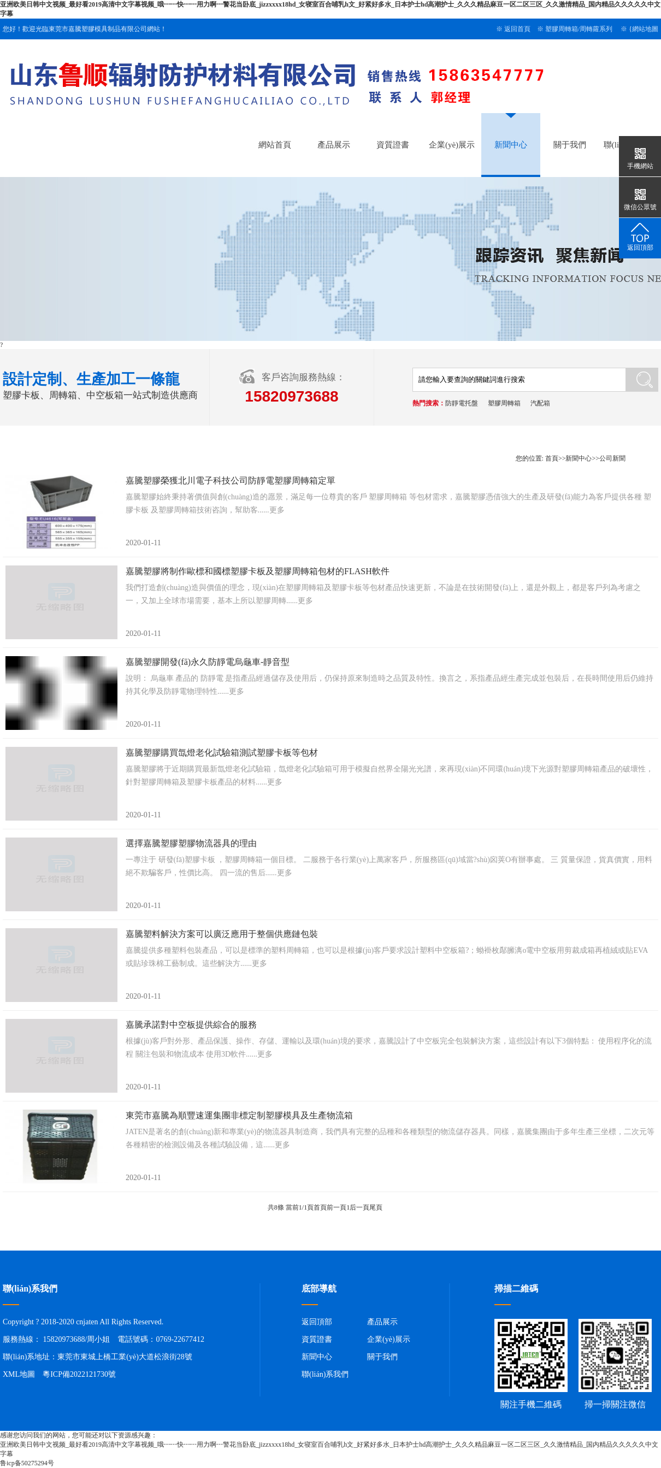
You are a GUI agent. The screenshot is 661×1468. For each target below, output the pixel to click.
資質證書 (392, 144)
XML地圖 (19, 1374)
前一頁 (336, 1207)
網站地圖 (645, 29)
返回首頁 (517, 29)
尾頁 (375, 1207)
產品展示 (333, 144)
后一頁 (359, 1207)
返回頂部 (317, 1322)
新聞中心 (510, 144)
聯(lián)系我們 (325, 1374)
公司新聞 (612, 458)
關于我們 (569, 144)
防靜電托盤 (461, 403)
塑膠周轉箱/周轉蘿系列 (578, 29)
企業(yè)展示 (452, 144)
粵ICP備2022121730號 (79, 1374)
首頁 (551, 458)
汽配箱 (540, 403)
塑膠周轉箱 (504, 403)
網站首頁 (274, 144)
